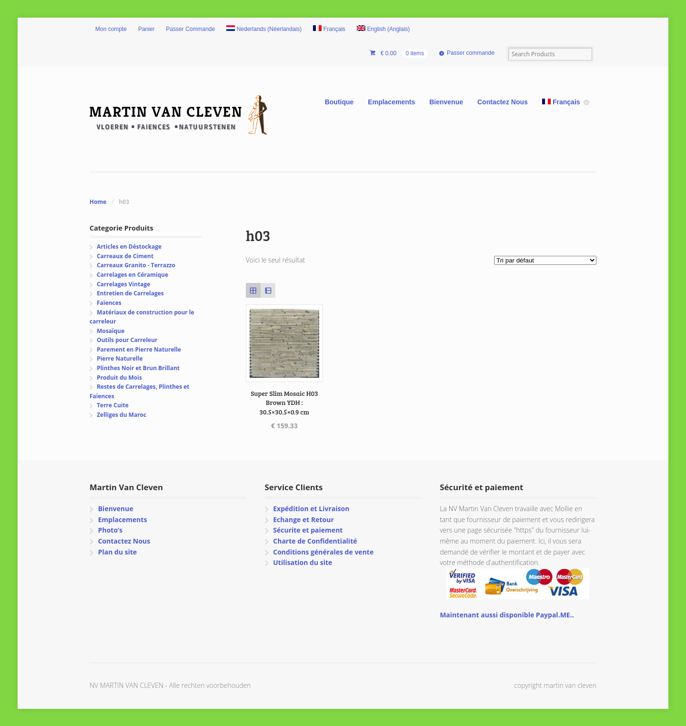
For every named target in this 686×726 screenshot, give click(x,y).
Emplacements (391, 102)
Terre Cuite (113, 405)
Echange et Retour (303, 519)
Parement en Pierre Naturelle (139, 349)
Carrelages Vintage (123, 284)
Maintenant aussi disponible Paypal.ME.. (507, 614)
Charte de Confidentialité (315, 540)
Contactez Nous (502, 102)
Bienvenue (446, 102)
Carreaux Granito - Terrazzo (136, 265)
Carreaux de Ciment (125, 256)
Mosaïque (110, 331)
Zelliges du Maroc (121, 415)
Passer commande (470, 53)
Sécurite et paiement (308, 529)
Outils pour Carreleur (127, 340)
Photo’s (110, 529)
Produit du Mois (119, 377)
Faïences (109, 303)
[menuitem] (264, 29)
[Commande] (545, 260)
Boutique (339, 102)
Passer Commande (190, 29)
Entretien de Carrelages (130, 293)
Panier (146, 29)
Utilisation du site (302, 562)
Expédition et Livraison (311, 508)
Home (98, 202)
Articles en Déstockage (129, 246)
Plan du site (117, 551)
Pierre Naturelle (119, 358)
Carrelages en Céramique (132, 275)
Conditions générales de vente (323, 551)
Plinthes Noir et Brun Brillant (138, 368)
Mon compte (111, 29)
